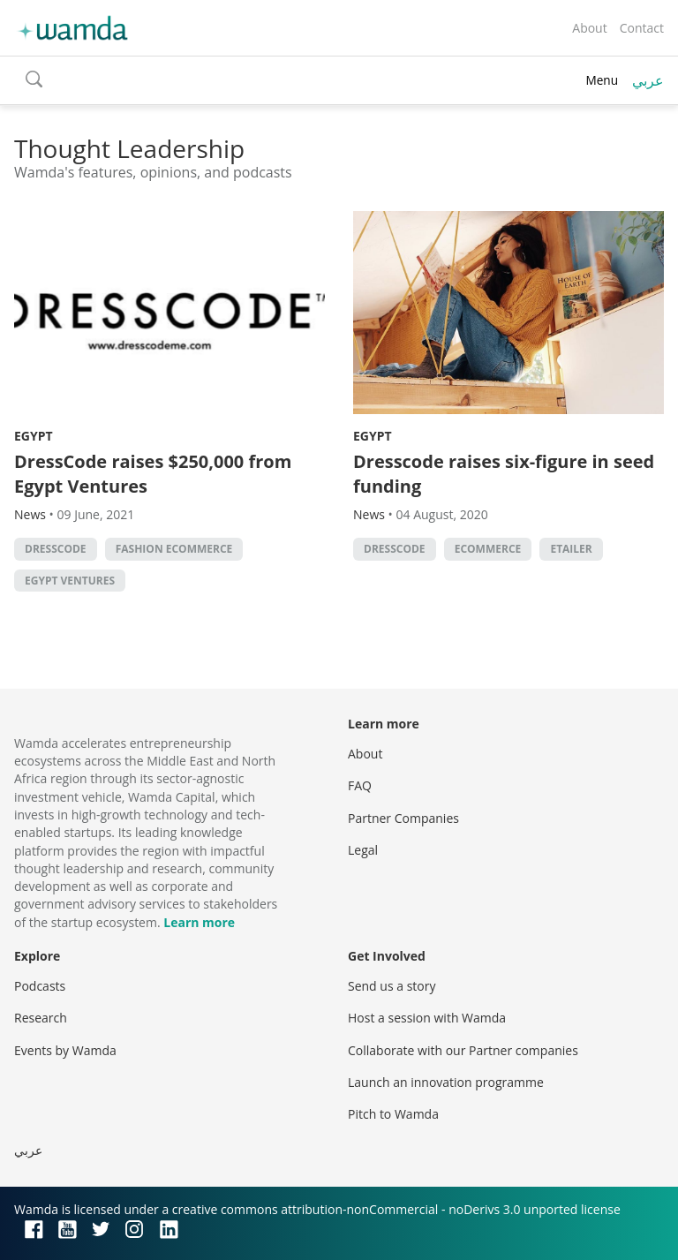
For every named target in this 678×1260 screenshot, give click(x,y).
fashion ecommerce (174, 548)
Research (40, 1017)
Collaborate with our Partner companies (463, 1050)
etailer (570, 548)
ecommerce (488, 548)
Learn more (199, 922)
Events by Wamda (65, 1050)
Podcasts (39, 985)
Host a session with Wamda (427, 1017)
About (589, 27)
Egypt (33, 435)
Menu (601, 80)
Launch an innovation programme (446, 1082)
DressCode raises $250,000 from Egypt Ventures (152, 473)
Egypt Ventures (70, 580)
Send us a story (391, 985)
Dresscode (56, 548)
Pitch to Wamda (393, 1113)
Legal (363, 849)
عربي (648, 80)
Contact (642, 27)
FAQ (360, 785)
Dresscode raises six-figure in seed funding (503, 473)
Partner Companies (403, 818)
